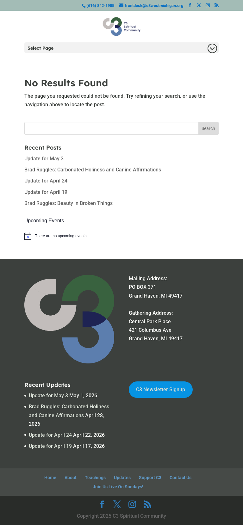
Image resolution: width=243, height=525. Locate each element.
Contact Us (180, 477)
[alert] (121, 236)
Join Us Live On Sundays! (118, 486)
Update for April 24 (45, 181)
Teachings (95, 477)
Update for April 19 (45, 192)
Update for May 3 (44, 159)
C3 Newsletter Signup (160, 389)
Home (50, 477)
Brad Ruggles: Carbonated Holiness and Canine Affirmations (92, 170)
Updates (122, 477)
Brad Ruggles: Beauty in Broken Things (68, 203)
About (71, 477)
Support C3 (150, 477)
